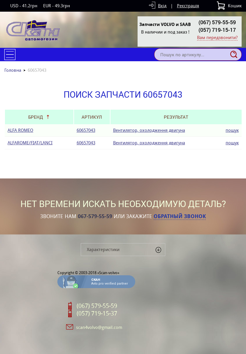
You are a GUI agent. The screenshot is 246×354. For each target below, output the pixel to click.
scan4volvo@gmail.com (99, 327)
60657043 (86, 130)
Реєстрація (188, 5)
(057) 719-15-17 (217, 29)
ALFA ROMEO (20, 130)
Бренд (35, 117)
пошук (232, 130)
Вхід (162, 5)
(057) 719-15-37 (97, 313)
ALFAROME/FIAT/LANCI (30, 143)
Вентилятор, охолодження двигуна (149, 130)
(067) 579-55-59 (217, 22)
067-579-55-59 (95, 216)
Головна (12, 70)
